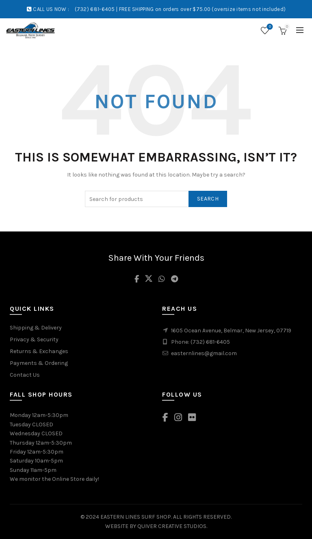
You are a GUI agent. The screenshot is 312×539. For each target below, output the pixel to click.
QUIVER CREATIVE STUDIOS (171, 526)
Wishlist (269, 27)
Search (208, 198)
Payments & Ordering (39, 363)
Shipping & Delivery (36, 327)
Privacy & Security (34, 339)
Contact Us (25, 374)
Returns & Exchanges (39, 351)
